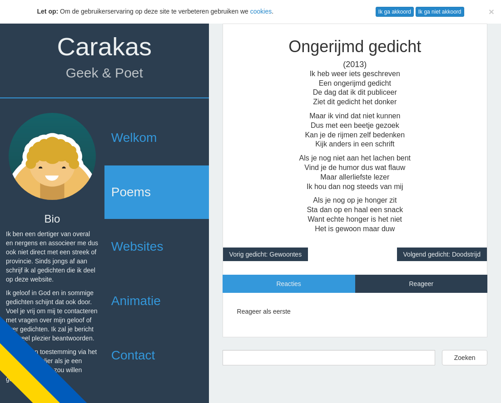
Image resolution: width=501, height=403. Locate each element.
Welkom (134, 138)
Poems (131, 192)
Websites (137, 246)
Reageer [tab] (421, 283)
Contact (133, 355)
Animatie (136, 301)
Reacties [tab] (288, 283)
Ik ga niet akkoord (439, 12)
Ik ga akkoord (394, 12)
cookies (261, 11)
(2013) (355, 64)
